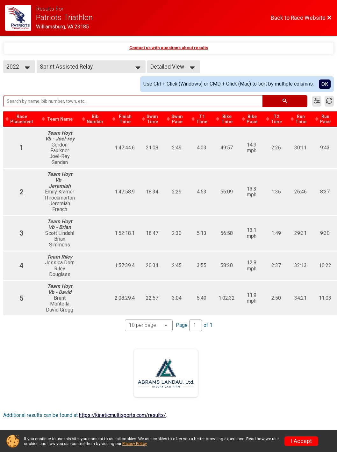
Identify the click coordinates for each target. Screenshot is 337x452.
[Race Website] (20, 18)
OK (324, 84)
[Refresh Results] (329, 101)
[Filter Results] (316, 101)
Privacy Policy (134, 443)
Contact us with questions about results (168, 47)
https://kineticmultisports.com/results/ (122, 415)
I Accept (301, 441)
